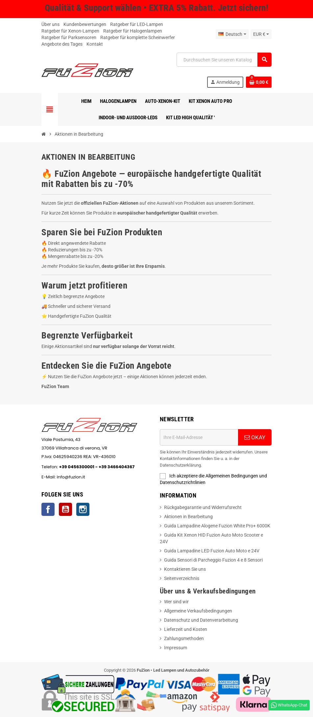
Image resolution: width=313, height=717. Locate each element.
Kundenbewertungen (84, 24)
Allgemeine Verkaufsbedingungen (198, 610)
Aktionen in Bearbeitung (188, 516)
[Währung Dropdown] (261, 34)
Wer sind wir (176, 601)
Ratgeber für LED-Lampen (136, 24)
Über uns (50, 24)
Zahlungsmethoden (184, 638)
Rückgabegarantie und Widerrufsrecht (203, 507)
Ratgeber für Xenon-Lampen (70, 31)
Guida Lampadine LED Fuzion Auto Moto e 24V (211, 550)
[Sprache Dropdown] (232, 34)
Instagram (82, 509)
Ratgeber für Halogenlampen (132, 31)
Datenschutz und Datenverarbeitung (201, 620)
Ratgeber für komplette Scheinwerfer (137, 37)
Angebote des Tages (62, 44)
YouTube (65, 509)
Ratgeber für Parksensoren (68, 37)
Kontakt (94, 44)
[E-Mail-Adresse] (199, 437)
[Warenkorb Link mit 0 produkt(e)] (259, 82)
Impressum (175, 647)
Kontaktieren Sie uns (185, 569)
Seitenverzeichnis (181, 578)
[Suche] (224, 60)
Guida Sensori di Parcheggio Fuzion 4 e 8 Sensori (213, 560)
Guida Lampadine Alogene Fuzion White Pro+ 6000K (217, 525)
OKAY (254, 437)
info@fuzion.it (101, 477)
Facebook (48, 509)
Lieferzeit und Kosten (185, 629)
